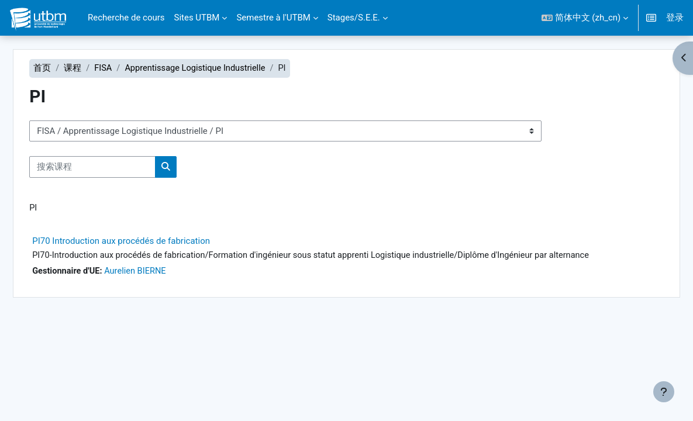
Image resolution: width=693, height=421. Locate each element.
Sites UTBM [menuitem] (197, 17)
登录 (675, 17)
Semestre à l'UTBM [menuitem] (273, 17)
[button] (585, 18)
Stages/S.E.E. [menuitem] (353, 17)
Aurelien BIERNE (159, 272)
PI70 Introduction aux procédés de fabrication (143, 242)
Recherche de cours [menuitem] (126, 17)
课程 (94, 68)
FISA (125, 68)
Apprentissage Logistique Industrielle (219, 68)
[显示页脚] (663, 391)
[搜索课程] (114, 167)
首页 (64, 68)
